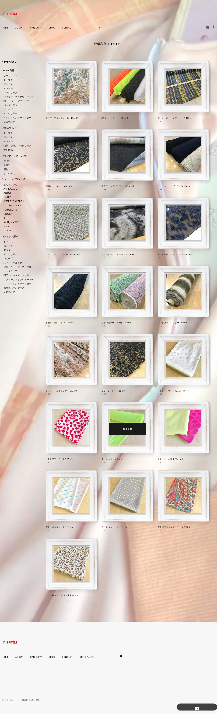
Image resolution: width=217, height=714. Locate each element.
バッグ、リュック (13, 105)
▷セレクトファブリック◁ (16, 155)
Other (7, 230)
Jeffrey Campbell (14, 201)
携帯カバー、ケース (14, 287)
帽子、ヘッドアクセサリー (17, 101)
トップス (8, 80)
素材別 (7, 165)
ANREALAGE (10, 188)
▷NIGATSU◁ (9, 127)
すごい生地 (9, 173)
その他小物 (9, 121)
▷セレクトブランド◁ (13, 179)
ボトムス (8, 84)
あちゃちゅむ (11, 184)
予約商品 (8, 149)
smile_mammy (11, 222)
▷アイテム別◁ (10, 236)
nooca (8, 214)
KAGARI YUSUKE (12, 205)
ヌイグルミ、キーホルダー (17, 117)
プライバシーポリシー (11, 700)
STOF (6, 226)
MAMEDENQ (10, 209)
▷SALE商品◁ (9, 70)
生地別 (7, 161)
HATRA (7, 197)
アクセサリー (11, 113)
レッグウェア (11, 92)
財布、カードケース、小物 (17, 267)
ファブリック (11, 75)
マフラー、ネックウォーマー (19, 96)
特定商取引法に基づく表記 (36, 700)
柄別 (6, 169)
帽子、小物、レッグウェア (17, 145)
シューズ (8, 109)
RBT (6, 218)
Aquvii (8, 193)
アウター (8, 88)
